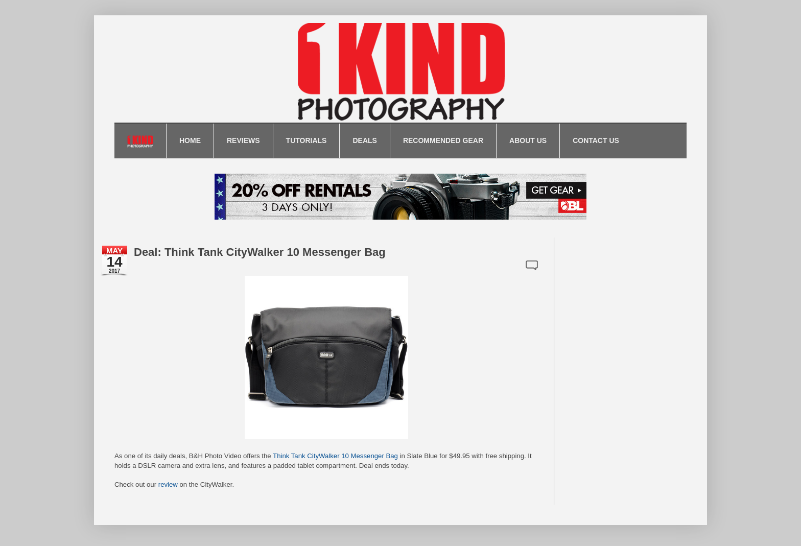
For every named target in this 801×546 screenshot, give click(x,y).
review (168, 484)
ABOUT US (528, 140)
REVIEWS (243, 140)
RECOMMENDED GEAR (443, 140)
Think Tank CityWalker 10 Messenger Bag (335, 456)
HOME (190, 140)
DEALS (364, 140)
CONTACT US (596, 140)
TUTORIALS (306, 140)
